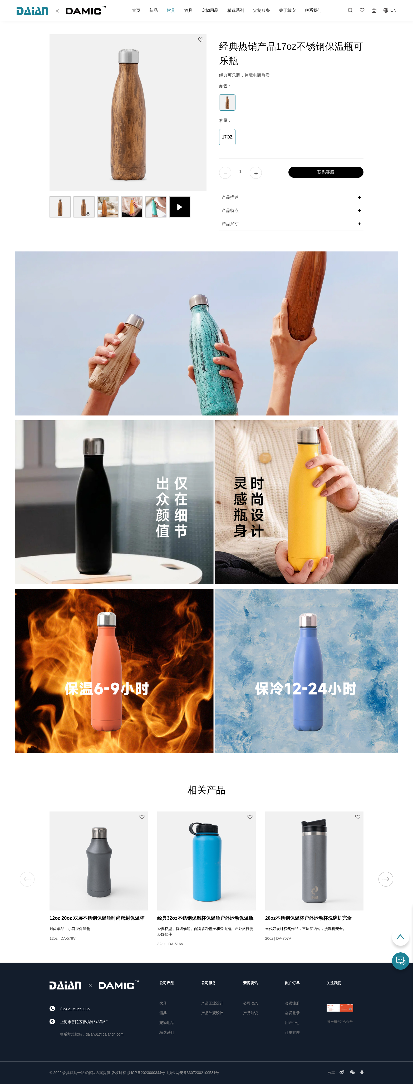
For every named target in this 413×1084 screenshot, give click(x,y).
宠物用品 (209, 10)
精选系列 (235, 10)
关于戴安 (287, 10)
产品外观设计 (212, 1013)
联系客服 (325, 172)
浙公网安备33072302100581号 (193, 1073)
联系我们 (313, 10)
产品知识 (250, 1013)
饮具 (171, 10)
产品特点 (291, 210)
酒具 (188, 10)
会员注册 (292, 1003)
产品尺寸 (291, 223)
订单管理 (292, 1032)
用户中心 (292, 1023)
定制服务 (261, 10)
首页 (136, 10)
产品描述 (291, 197)
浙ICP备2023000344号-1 (147, 1073)
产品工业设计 (212, 1003)
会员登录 (292, 1013)
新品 (153, 10)
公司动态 (250, 1003)
